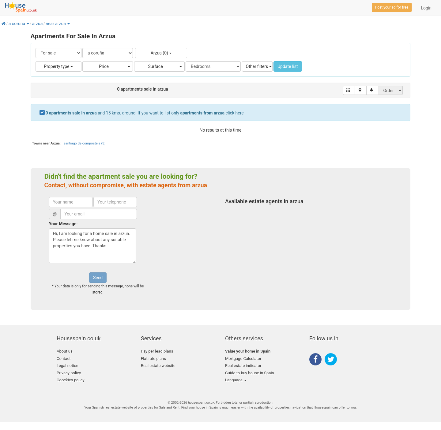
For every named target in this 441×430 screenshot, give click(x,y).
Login (426, 8)
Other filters (259, 66)
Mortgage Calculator (243, 358)
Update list (287, 66)
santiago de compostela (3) (85, 143)
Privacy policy (69, 373)
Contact (63, 358)
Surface (155, 66)
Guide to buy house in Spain (249, 373)
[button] (27, 23)
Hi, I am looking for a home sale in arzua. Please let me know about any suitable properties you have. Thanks (92, 245)
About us (65, 351)
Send (98, 277)
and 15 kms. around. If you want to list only (145, 112)
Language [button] (236, 380)
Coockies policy (71, 380)
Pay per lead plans (157, 351)
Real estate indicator (243, 365)
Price (104, 66)
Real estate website (158, 365)
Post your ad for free (392, 7)
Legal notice (67, 365)
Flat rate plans (153, 358)
